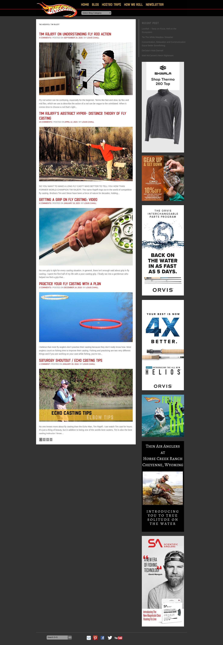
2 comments (45, 287)
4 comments (45, 38)
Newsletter (155, 4)
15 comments (45, 122)
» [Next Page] (51, 440)
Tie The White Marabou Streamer (157, 37)
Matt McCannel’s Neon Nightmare (158, 55)
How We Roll (133, 4)
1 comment (44, 364)
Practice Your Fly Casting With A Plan (70, 283)
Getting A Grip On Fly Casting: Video (68, 199)
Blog (95, 4)
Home (85, 4)
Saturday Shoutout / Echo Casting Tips (70, 360)
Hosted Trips (111, 4)
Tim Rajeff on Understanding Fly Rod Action (75, 34)
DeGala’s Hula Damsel (152, 50)
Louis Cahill (93, 38)
